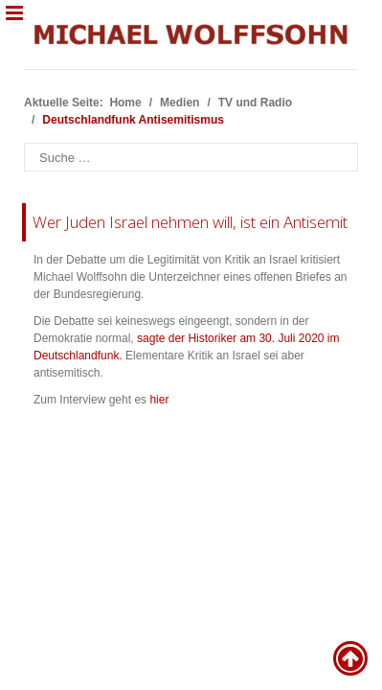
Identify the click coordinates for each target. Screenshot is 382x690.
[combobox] (191, 157)
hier (159, 399)
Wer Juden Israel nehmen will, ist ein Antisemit (190, 222)
